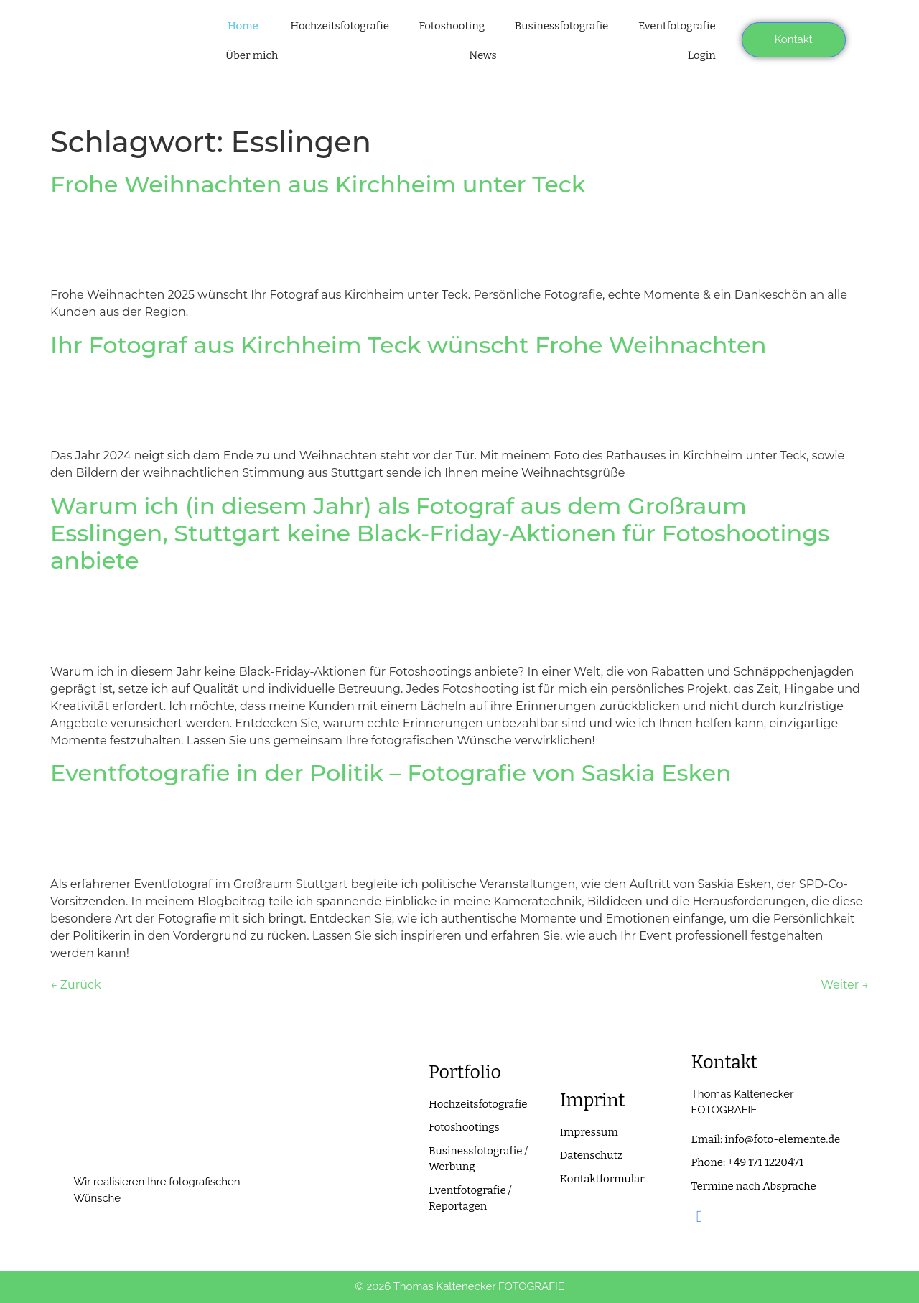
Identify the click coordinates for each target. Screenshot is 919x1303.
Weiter (845, 984)
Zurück (75, 984)
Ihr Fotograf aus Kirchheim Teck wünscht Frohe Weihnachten (408, 345)
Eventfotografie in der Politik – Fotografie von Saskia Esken (391, 773)
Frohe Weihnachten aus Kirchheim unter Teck (318, 184)
